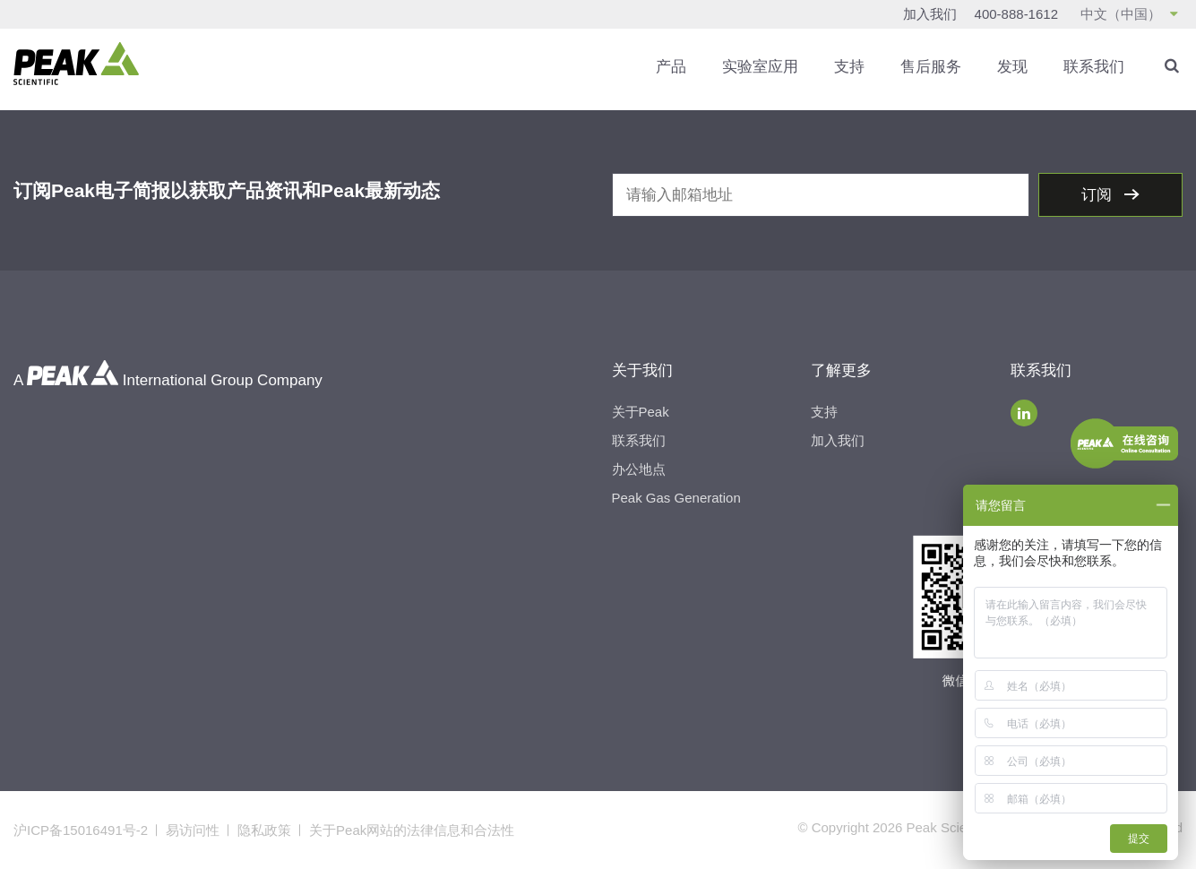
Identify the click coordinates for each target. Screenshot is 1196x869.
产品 (671, 66)
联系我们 (1093, 66)
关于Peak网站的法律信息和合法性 (411, 830)
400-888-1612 (1016, 14)
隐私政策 (264, 830)
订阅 (1098, 194)
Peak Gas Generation (676, 497)
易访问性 (192, 830)
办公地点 (639, 469)
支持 (849, 66)
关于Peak (640, 411)
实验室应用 (760, 66)
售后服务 (930, 66)
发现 (1012, 66)
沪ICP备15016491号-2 (80, 830)
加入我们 (930, 14)
